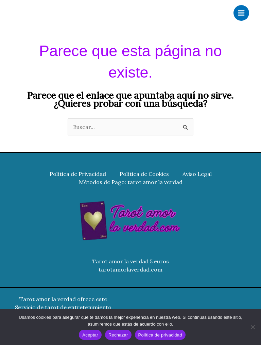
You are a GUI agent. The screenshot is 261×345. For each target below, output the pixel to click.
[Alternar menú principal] (241, 13)
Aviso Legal (197, 173)
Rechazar (118, 335)
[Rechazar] (252, 327)
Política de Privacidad (78, 173)
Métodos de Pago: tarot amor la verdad (130, 182)
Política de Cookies (144, 173)
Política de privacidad (160, 335)
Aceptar (90, 335)
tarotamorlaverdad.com (130, 269)
